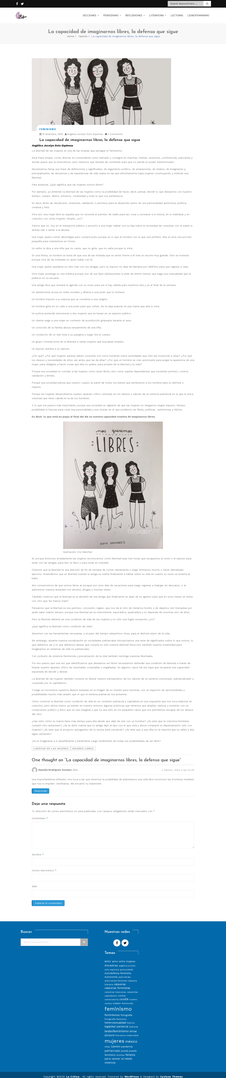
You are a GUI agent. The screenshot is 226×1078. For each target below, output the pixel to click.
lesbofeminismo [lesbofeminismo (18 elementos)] (117, 1027)
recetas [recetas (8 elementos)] (120, 1051)
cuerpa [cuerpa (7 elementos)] (108, 1000)
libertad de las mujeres (51, 745)
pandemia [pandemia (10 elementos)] (127, 1043)
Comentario (40, 814)
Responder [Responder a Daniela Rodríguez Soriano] (40, 787)
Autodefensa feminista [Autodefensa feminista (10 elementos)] (118, 969)
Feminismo (47, 125)
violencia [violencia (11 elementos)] (110, 1059)
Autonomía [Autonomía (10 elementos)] (111, 973)
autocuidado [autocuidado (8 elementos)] (126, 966)
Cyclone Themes (171, 1073)
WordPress (131, 1073)
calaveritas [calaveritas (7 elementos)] (132, 988)
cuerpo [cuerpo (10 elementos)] (117, 999)
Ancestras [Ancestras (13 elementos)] (111, 962)
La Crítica (73, 1073)
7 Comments (114, 130)
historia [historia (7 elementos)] (131, 1019)
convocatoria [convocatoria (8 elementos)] (111, 996)
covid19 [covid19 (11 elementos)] (123, 995)
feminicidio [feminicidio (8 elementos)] (127, 999)
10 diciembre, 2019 (51, 130)
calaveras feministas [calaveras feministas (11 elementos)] (117, 984)
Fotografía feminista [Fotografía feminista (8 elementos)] (115, 1015)
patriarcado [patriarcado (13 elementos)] (112, 1047)
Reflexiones (133, 14)
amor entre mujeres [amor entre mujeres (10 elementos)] (123, 957)
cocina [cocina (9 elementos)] (121, 992)
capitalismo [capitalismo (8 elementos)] (111, 992)
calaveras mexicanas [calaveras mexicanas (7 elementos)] (115, 988)
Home (70, 32)
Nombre (38, 851)
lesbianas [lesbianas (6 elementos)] (133, 1023)
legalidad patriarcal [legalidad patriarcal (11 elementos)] (116, 1023)
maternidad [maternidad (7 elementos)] (132, 1032)
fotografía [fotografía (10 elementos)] (126, 1011)
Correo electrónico (44, 866)
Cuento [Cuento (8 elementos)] (133, 996)
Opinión (83, 32)
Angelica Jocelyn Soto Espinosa (84, 130)
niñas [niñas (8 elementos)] (107, 1043)
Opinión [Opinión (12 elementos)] (115, 1043)
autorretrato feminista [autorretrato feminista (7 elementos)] (116, 977)
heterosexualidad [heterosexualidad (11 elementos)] (115, 1019)
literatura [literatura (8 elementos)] (120, 1031)
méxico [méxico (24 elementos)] (131, 1038)
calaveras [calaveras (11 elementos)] (120, 980)
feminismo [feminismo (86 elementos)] (118, 1005)
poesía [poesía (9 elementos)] (124, 1047)
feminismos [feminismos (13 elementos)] (112, 1011)
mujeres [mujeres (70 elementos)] (114, 1037)
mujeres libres (83, 745)
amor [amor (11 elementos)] (108, 957)
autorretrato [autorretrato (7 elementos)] (124, 973)
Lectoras (177, 14)
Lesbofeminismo (198, 14)
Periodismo (110, 14)
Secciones (89, 14)
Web (34, 882)
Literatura (156, 14)
